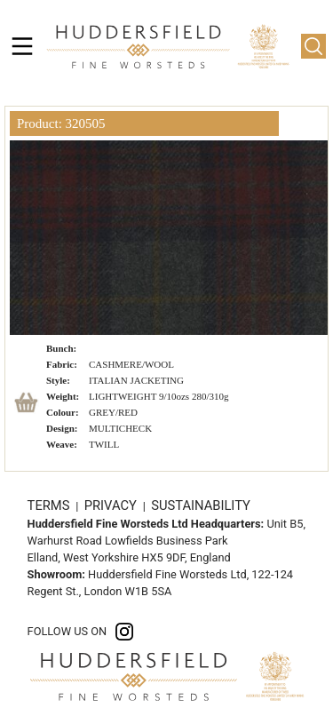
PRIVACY (112, 505)
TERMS (50, 505)
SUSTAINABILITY (200, 505)
